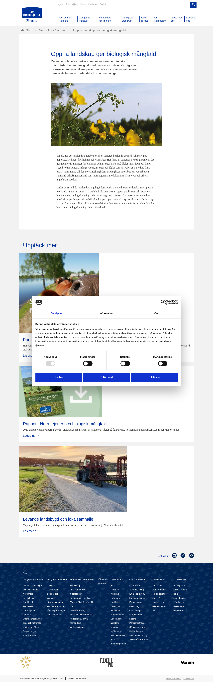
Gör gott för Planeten (57, 579)
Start (25, 573)
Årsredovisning (136, 589)
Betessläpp (75, 585)
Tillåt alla (154, 377)
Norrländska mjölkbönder (82, 579)
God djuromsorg (77, 610)
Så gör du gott (30, 631)
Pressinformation (173, 678)
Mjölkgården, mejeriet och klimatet (53, 593)
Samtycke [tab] (57, 313)
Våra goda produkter (103, 581)
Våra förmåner (159, 589)
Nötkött (114, 602)
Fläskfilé (115, 589)
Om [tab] (156, 313)
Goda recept (117, 579)
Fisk (113, 585)
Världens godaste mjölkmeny (116, 627)
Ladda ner (31, 435)
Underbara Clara (31, 627)
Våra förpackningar (56, 610)
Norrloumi (115, 598)
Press (83, 4)
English (103, 4)
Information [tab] (106, 313)
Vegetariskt (116, 619)
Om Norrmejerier (137, 579)
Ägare (60, 4)
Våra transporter (54, 614)
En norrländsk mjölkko (80, 598)
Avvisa (59, 377)
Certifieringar (135, 610)
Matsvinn (51, 585)
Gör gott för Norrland (33, 579)
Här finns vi (178, 602)
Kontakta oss (135, 585)
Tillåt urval (106, 377)
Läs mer (30, 531)
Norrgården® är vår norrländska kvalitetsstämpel (79, 623)
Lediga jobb (157, 585)
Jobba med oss (159, 579)
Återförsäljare (72, 4)
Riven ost (115, 606)
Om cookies (189, 678)
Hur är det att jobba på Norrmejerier (158, 598)
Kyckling (115, 594)
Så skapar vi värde (138, 627)
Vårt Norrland (29, 635)
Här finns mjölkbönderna (81, 614)
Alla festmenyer (118, 635)
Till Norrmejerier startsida (32, 14)
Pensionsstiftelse (137, 623)
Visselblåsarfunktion (138, 639)
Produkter (92, 4)
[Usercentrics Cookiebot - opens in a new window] (163, 302)
